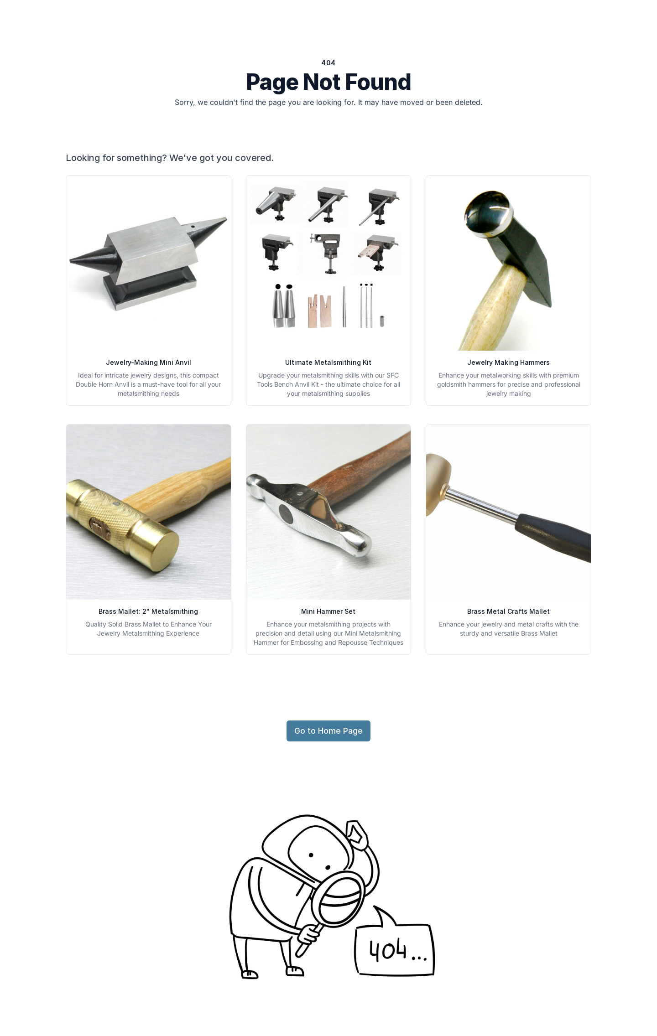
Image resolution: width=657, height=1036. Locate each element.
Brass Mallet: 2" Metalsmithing (148, 611)
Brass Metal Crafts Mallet (508, 611)
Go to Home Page (328, 731)
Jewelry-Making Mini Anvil (148, 362)
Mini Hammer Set (328, 611)
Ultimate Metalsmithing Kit (328, 362)
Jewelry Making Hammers (508, 362)
